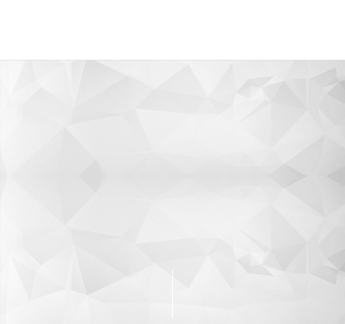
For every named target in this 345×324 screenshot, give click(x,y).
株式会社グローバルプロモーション (75, 30)
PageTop (258, 293)
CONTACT (86, 293)
